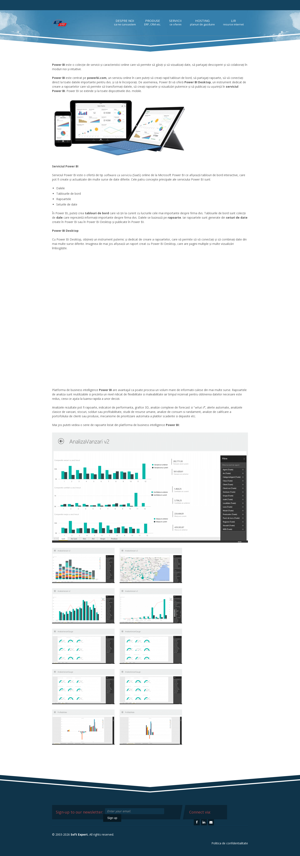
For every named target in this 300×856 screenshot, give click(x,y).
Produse (152, 22)
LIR (233, 22)
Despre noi (125, 22)
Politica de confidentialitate (229, 843)
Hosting (202, 22)
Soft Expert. (79, 834)
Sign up (112, 818)
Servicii (175, 22)
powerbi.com (96, 78)
